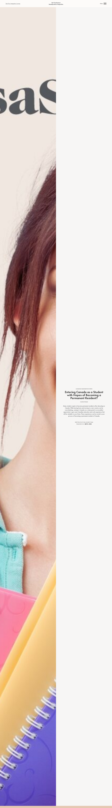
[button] (104, 4)
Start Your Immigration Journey (13, 3)
